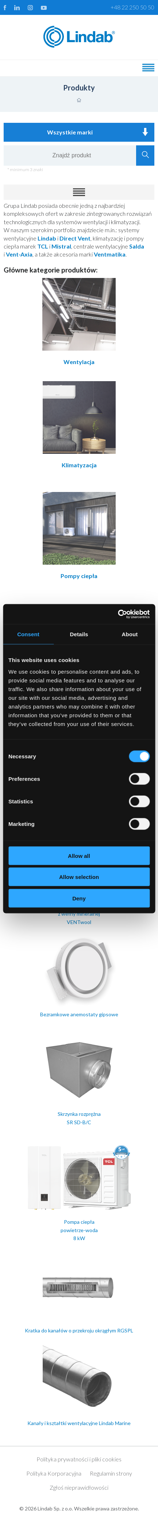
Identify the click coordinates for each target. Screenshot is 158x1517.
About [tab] (130, 634)
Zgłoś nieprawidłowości (79, 1487)
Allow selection (79, 877)
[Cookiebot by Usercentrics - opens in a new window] (118, 614)
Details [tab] (79, 634)
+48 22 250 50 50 (132, 7)
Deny (79, 898)
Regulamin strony (111, 1473)
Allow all (79, 855)
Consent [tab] (28, 634)
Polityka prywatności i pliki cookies (79, 1459)
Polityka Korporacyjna (53, 1473)
